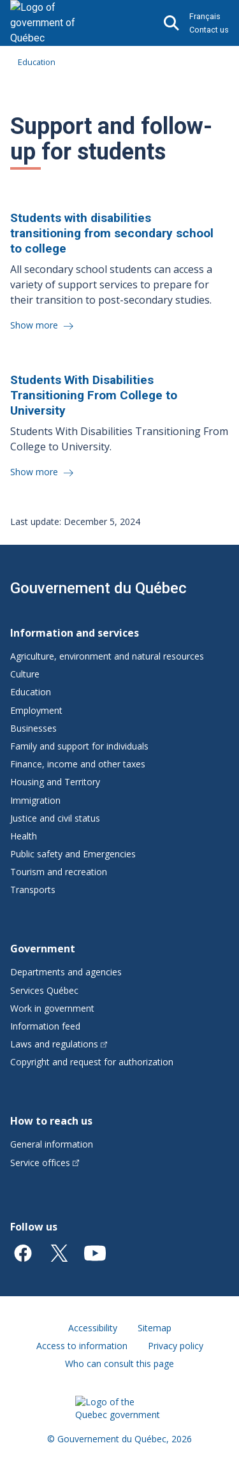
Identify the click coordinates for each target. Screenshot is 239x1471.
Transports (32, 889)
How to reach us (51, 1121)
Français (205, 16)
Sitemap (154, 1328)
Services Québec (44, 990)
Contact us (209, 29)
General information (51, 1144)
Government (42, 949)
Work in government (52, 1008)
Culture (25, 674)
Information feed (45, 1026)
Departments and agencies (66, 972)
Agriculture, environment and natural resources (107, 656)
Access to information (81, 1346)
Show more (35, 325)
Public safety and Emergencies (73, 854)
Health (23, 836)
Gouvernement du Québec (98, 588)
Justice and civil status (55, 818)
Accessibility (92, 1328)
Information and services (74, 633)
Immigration (35, 800)
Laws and (58, 1044)
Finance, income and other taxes (77, 764)
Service (44, 1163)
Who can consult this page (119, 1363)
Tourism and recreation (58, 872)
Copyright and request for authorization (91, 1062)
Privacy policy (175, 1346)
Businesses (33, 728)
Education (36, 62)
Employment (36, 710)
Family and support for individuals (79, 746)
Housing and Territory (55, 782)
